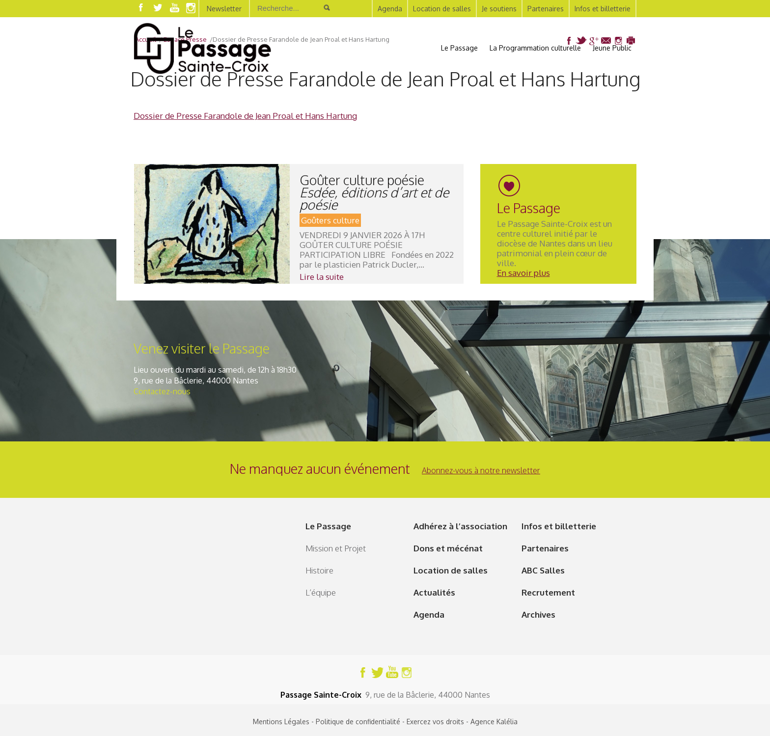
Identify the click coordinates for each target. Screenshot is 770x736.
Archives (538, 614)
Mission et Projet (335, 548)
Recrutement (548, 592)
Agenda (390, 8)
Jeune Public (612, 48)
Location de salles (442, 8)
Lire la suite (322, 277)
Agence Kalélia (494, 721)
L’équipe (320, 592)
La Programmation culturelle (535, 48)
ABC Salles (543, 570)
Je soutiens (499, 8)
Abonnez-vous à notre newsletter (481, 470)
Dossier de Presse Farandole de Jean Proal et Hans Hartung (245, 115)
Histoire (319, 570)
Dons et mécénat (448, 548)
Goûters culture (330, 220)
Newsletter (224, 8)
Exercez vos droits (435, 721)
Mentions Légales (281, 721)
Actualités (434, 592)
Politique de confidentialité (358, 721)
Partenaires (545, 8)
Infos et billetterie (603, 8)
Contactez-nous (162, 391)
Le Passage (459, 48)
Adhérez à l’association (460, 526)
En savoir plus (523, 273)
